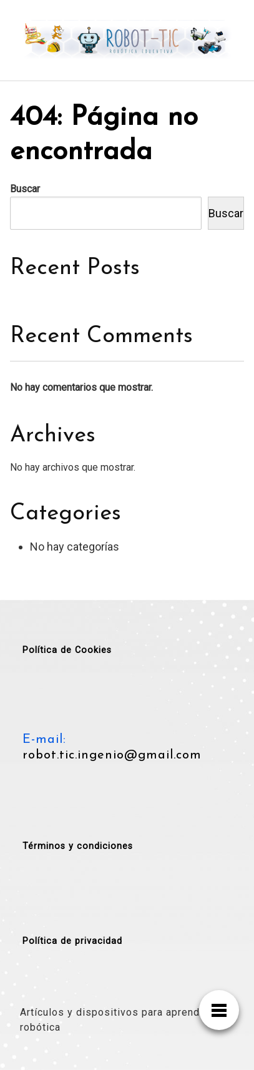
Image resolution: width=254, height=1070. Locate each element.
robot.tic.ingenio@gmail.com (112, 755)
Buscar (25, 189)
